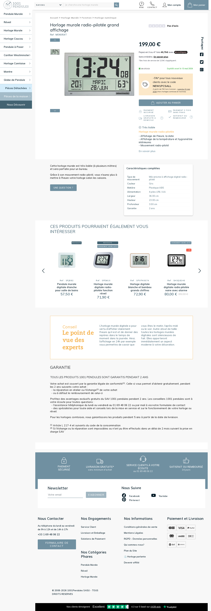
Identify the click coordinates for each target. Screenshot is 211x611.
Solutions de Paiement (93, 538)
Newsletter (58, 488)
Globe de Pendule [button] (17, 79)
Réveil (84, 570)
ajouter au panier (166, 103)
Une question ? (64, 187)
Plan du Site (130, 550)
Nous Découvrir (16, 104)
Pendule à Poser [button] (17, 46)
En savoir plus (147, 151)
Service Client (88, 527)
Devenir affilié (131, 562)
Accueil (55, 17)
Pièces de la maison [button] (17, 96)
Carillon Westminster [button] (17, 55)
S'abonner (96, 494)
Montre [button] (17, 71)
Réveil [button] (17, 22)
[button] (141, 5)
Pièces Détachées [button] (17, 88)
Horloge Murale (71, 17)
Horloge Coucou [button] (17, 38)
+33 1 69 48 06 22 (49, 534)
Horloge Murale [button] (17, 30)
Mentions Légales (133, 533)
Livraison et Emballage (93, 533)
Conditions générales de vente (140, 527)
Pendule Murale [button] (17, 14)
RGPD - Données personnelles (140, 538)
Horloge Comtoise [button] (17, 63)
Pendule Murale (89, 565)
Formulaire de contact (56, 544)
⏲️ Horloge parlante (135, 556)
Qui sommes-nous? (134, 544)
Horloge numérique (106, 17)
